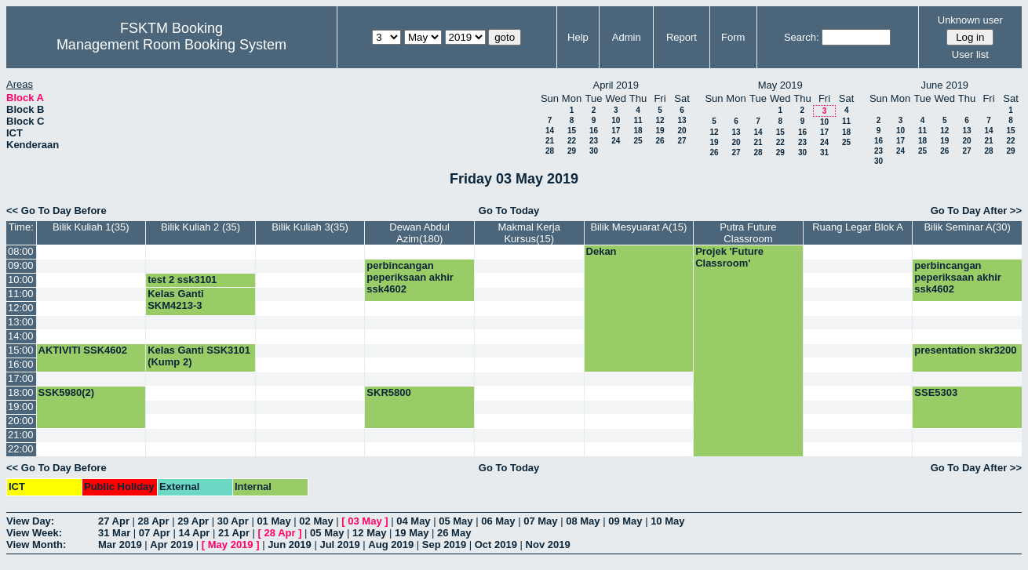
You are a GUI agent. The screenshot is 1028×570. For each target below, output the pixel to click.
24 (615, 140)
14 (549, 130)
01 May (273, 521)
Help (578, 37)
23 (593, 140)
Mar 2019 (120, 544)
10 (615, 120)
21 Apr (234, 533)
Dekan (601, 251)
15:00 (21, 350)
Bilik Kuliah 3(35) (310, 227)
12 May (369, 533)
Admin (626, 37)
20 (681, 130)
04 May (413, 521)
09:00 (21, 265)
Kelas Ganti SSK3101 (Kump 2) (199, 356)
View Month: (36, 544)
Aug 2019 (391, 544)
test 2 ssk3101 (182, 279)
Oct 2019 (496, 544)
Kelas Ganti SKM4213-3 (176, 299)
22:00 (21, 449)
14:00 (21, 336)
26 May (454, 533)
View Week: (34, 533)
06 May (498, 521)
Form (733, 37)
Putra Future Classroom (748, 233)
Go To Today (509, 210)
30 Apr (233, 521)
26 (659, 140)
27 (681, 140)
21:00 (21, 435)
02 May (316, 521)
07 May (540, 521)
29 (571, 151)
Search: (801, 37)
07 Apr (154, 533)
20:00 (21, 421)
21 (549, 140)
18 (637, 130)
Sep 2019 (444, 544)
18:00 (21, 392)
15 (571, 130)
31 (824, 152)
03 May (364, 521)
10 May (667, 521)
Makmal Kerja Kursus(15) (529, 233)
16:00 (21, 364)
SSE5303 (935, 392)
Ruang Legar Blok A (857, 227)
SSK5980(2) (66, 392)
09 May (625, 521)
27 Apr (113, 521)
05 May (455, 521)
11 (637, 120)
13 (681, 120)
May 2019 (230, 544)
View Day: (30, 521)
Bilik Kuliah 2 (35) (200, 227)
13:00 (21, 322)
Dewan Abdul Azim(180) (419, 233)
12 (659, 120)
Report (681, 37)
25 (637, 140)
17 (615, 130)
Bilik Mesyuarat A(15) (638, 227)
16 (593, 130)
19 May (411, 533)
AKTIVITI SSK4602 (82, 350)
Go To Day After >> (976, 210)
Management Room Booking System (171, 45)
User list (970, 54)
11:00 (21, 294)
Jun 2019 (290, 544)
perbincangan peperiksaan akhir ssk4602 (410, 277)
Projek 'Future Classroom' (729, 257)
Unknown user (970, 20)
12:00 (21, 308)
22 (571, 140)
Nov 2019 (548, 544)
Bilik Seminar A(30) (967, 227)
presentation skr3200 (965, 350)
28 (549, 151)
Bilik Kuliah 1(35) (91, 227)
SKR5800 (388, 392)
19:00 (21, 406)
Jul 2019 (339, 544)
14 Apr (194, 533)
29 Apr (193, 521)
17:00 (21, 378)
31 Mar (114, 533)
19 (659, 130)
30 (593, 151)
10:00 (21, 279)
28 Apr (154, 521)
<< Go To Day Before (56, 210)
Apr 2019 (171, 544)
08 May (583, 521)
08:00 (21, 251)
